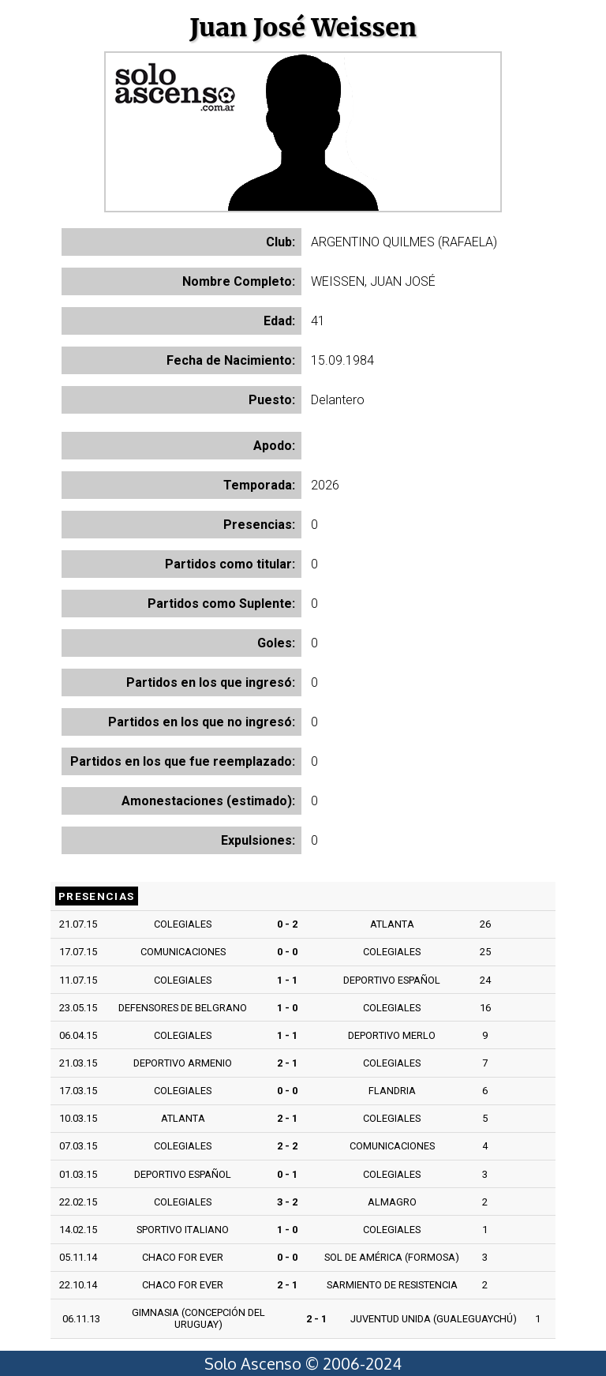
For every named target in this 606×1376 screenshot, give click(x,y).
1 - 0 (287, 1008)
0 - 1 (287, 1174)
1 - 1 (287, 980)
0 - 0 (287, 952)
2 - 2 (287, 1146)
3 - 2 (287, 1202)
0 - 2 (287, 924)
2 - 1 (287, 1063)
